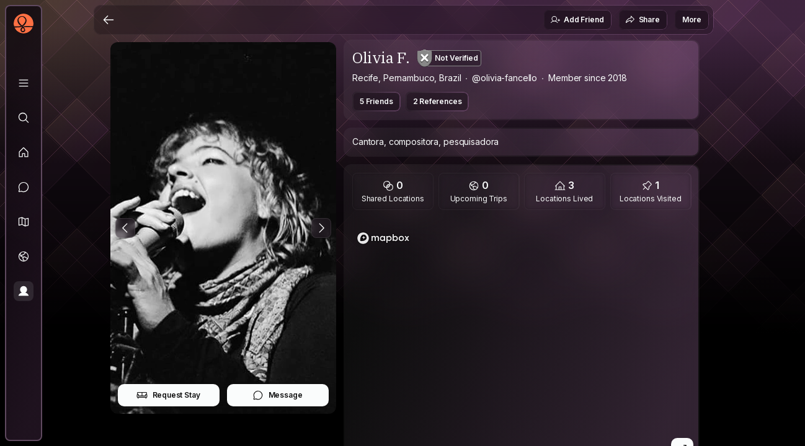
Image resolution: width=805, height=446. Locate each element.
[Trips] (23, 256)
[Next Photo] (321, 228)
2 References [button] (437, 101)
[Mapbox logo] (383, 238)
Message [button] (277, 395)
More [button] (691, 19)
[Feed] (23, 152)
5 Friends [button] (376, 101)
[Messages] (23, 187)
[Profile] (23, 291)
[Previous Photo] (125, 228)
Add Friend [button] (576, 20)
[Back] (108, 20)
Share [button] (642, 20)
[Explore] (23, 118)
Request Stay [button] (168, 395)
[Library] (23, 83)
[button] (23, 222)
